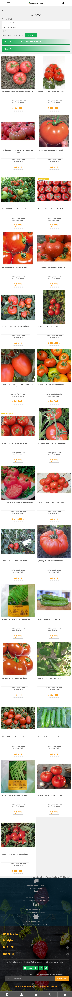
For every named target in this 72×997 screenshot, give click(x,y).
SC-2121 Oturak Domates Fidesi (14, 678)
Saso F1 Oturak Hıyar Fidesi (49, 619)
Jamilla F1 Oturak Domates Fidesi (15, 326)
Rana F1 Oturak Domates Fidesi (14, 561)
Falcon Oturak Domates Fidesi (50, 150)
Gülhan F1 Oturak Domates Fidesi (51, 209)
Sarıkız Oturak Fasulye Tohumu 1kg (16, 619)
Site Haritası (51, 962)
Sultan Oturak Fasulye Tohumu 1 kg (16, 795)
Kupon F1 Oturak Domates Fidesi (51, 385)
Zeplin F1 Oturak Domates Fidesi (15, 854)
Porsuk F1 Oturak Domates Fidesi (51, 502)
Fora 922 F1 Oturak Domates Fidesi (16, 209)
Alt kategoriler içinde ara (12, 31)
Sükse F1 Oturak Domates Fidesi (15, 737)
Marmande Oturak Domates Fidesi (52, 443)
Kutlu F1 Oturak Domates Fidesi (14, 443)
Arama (8, 11)
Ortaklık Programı (14, 962)
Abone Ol (61, 978)
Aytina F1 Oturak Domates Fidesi (51, 91)
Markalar (40, 962)
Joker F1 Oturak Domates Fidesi (50, 326)
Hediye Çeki (29, 962)
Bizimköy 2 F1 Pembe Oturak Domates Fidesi (18, 151)
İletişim (62, 962)
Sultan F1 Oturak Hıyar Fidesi (49, 737)
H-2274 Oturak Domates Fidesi (14, 267)
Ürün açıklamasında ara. (13, 35)
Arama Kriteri (7, 19)
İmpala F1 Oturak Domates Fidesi (51, 267)
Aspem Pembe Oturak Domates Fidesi (17, 91)
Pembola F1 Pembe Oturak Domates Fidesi (18, 503)
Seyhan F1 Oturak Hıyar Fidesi (50, 678)
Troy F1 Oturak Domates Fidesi (50, 795)
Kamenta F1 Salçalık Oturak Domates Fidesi (18, 386)
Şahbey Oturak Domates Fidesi (50, 561)
